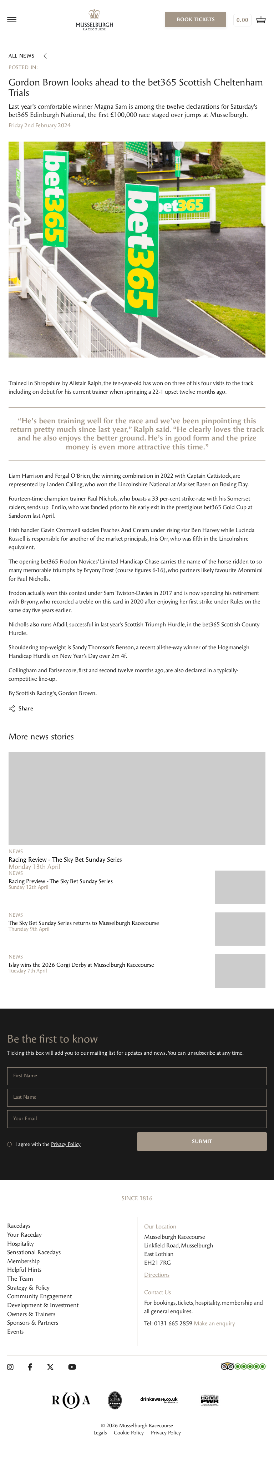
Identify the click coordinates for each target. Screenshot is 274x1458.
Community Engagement (39, 1296)
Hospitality (20, 1243)
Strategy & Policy (28, 1287)
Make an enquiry (214, 1323)
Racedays (18, 1225)
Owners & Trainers (31, 1314)
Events (15, 1331)
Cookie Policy (129, 1433)
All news (22, 56)
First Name (25, 1076)
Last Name (24, 1097)
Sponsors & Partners (32, 1322)
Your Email (25, 1119)
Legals (100, 1433)
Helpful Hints (24, 1269)
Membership (23, 1261)
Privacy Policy (66, 1144)
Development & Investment (42, 1305)
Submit (202, 1141)
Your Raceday (24, 1234)
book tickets (196, 19)
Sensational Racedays (34, 1252)
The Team (20, 1278)
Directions (156, 1274)
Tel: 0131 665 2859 (168, 1323)
